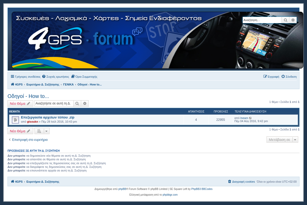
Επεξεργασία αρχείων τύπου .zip (47, 117)
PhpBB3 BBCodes (202, 189)
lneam (244, 118)
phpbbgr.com (170, 194)
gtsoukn (32, 121)
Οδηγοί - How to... (28, 96)
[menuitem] (55, 77)
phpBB (122, 189)
